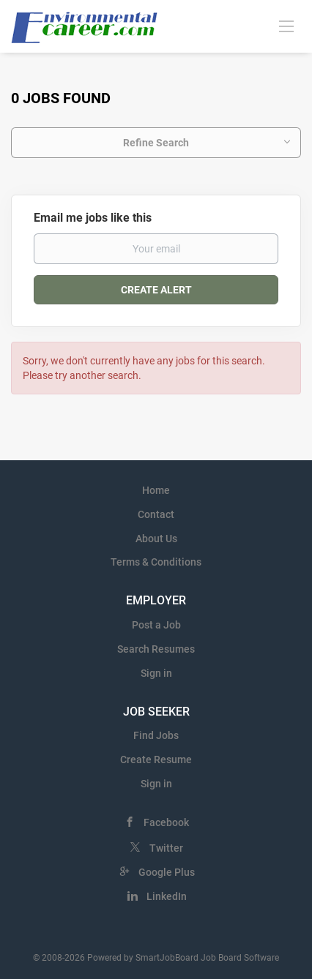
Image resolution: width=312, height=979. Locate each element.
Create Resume (156, 759)
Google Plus (166, 872)
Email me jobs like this (93, 218)
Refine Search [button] (156, 143)
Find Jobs (156, 735)
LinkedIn (166, 896)
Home (156, 490)
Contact (156, 514)
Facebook (166, 822)
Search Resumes (156, 649)
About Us (156, 538)
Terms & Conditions (156, 562)
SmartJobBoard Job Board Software (207, 958)
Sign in (156, 673)
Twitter (166, 848)
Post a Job (156, 625)
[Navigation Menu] (286, 26)
